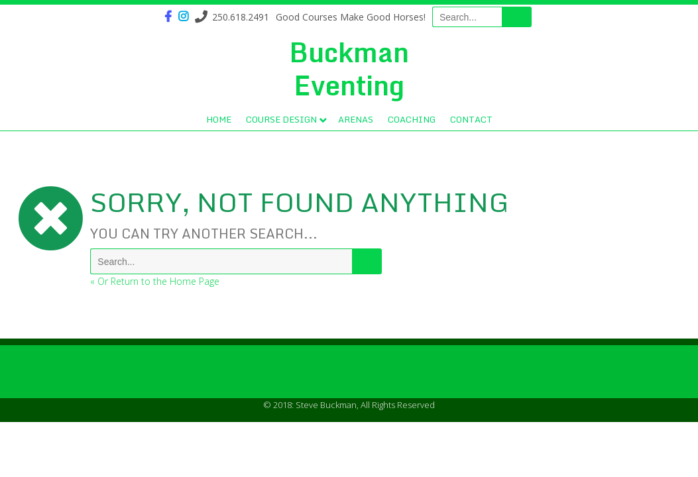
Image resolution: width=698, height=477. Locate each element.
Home (218, 119)
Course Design (281, 119)
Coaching (412, 119)
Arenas (355, 119)
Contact (471, 119)
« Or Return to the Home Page (154, 281)
